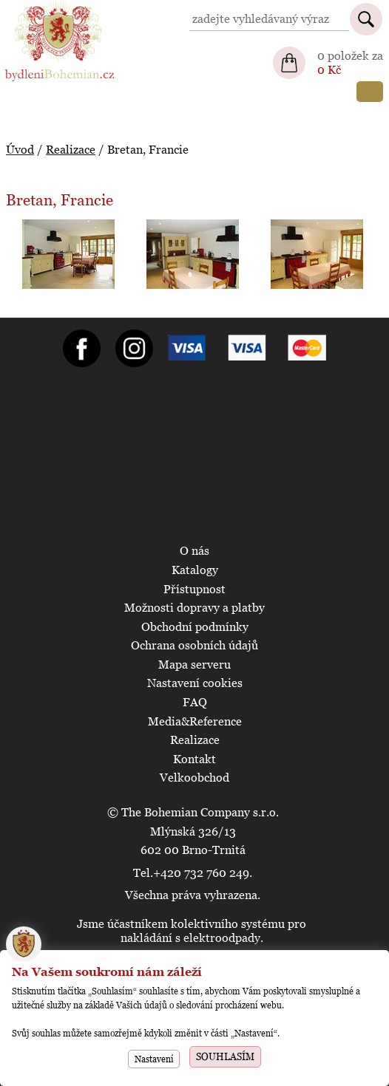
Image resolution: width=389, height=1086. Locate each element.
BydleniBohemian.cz (57, 7)
